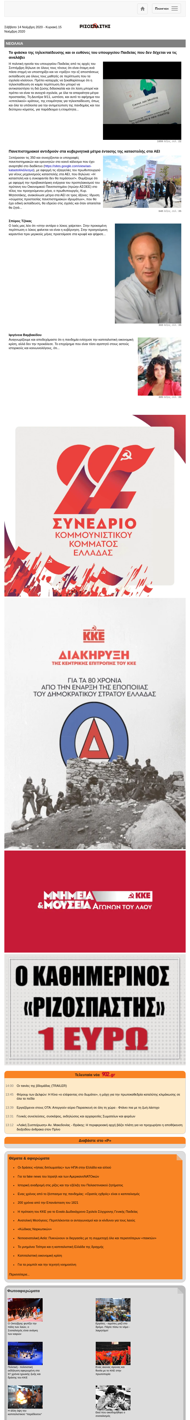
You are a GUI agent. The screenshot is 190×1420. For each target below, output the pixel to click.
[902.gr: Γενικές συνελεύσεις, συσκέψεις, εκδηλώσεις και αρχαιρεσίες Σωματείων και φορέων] (10, 1116)
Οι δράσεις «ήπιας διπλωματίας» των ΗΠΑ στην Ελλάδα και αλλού (64, 1167)
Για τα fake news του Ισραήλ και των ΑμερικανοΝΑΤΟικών (58, 1176)
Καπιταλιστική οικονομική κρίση (40, 1255)
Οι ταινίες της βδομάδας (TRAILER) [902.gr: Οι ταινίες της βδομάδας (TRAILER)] (42, 1085)
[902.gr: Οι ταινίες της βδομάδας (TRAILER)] (10, 1085)
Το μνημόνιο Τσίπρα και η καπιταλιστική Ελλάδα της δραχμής (61, 1246)
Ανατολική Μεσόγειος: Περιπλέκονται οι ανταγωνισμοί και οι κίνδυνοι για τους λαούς (76, 1220)
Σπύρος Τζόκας (20, 221)
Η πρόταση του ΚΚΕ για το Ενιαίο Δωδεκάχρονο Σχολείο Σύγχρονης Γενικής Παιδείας (78, 1211)
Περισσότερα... (19, 1274)
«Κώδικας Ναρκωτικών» (35, 1229)
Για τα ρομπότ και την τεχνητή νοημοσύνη (47, 1264)
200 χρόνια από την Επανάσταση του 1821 (48, 1202)
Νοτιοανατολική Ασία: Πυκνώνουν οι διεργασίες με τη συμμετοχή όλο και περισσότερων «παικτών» (87, 1238)
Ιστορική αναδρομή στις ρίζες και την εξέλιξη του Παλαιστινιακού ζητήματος (70, 1185)
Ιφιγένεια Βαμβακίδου (25, 335)
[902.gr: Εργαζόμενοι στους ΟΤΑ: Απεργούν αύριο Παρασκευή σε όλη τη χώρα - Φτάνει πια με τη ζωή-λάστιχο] (10, 1107)
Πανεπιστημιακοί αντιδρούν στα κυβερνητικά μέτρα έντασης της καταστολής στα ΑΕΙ (84, 151)
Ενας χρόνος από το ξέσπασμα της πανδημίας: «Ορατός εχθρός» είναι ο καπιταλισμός (79, 1194)
